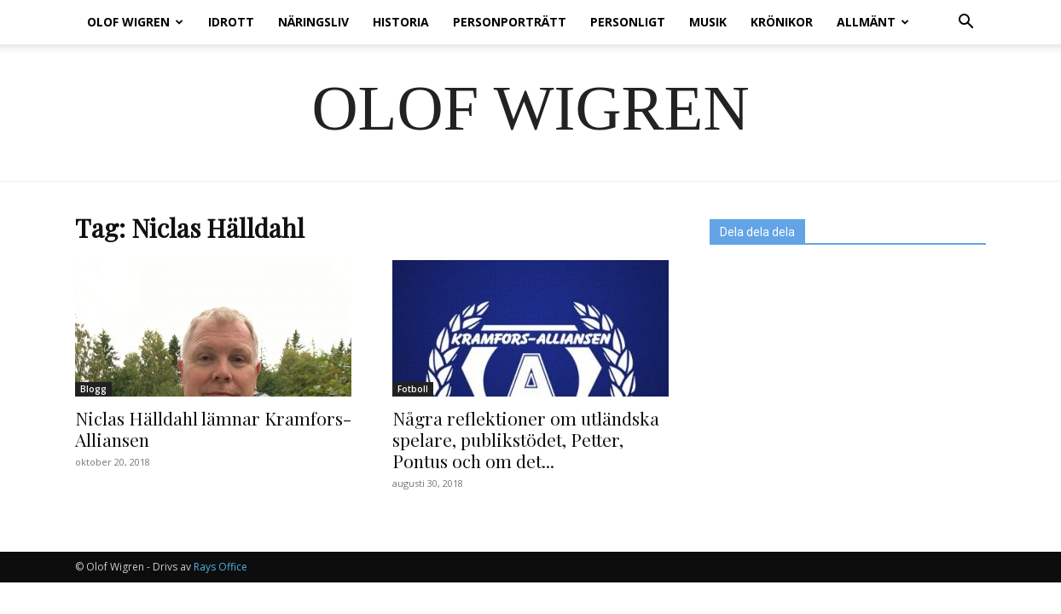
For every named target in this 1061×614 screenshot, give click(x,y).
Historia (401, 22)
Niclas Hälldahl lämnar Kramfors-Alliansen (213, 428)
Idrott (231, 22)
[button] (965, 23)
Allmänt (873, 22)
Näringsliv (313, 22)
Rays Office (220, 566)
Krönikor (782, 22)
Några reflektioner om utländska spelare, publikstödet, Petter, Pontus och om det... (525, 439)
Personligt (627, 22)
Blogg (93, 389)
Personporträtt (509, 22)
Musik (708, 22)
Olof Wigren (135, 22)
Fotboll (412, 389)
